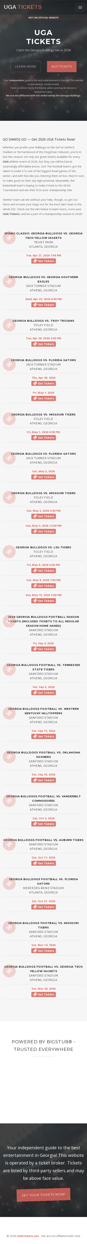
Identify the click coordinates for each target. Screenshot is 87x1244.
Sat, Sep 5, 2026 (44, 687)
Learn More (25, 66)
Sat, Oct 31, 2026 (43, 901)
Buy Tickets (62, 66)
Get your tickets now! (43, 1195)
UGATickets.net (28, 1236)
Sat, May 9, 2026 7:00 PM (44, 580)
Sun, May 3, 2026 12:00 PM (44, 525)
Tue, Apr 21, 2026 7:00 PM (43, 255)
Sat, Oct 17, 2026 (43, 857)
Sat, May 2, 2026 (43, 471)
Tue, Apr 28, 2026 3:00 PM (43, 338)
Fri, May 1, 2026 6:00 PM (43, 432)
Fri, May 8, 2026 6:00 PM (43, 565)
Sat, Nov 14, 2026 (44, 945)
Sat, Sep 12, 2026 (43, 731)
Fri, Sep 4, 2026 (43, 643)
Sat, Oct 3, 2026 (44, 818)
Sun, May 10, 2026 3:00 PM (44, 595)
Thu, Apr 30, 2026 (43, 377)
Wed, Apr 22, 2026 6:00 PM (43, 299)
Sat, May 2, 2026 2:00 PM (44, 510)
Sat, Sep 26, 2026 (43, 774)
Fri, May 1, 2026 (43, 392)
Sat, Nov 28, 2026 (44, 988)
